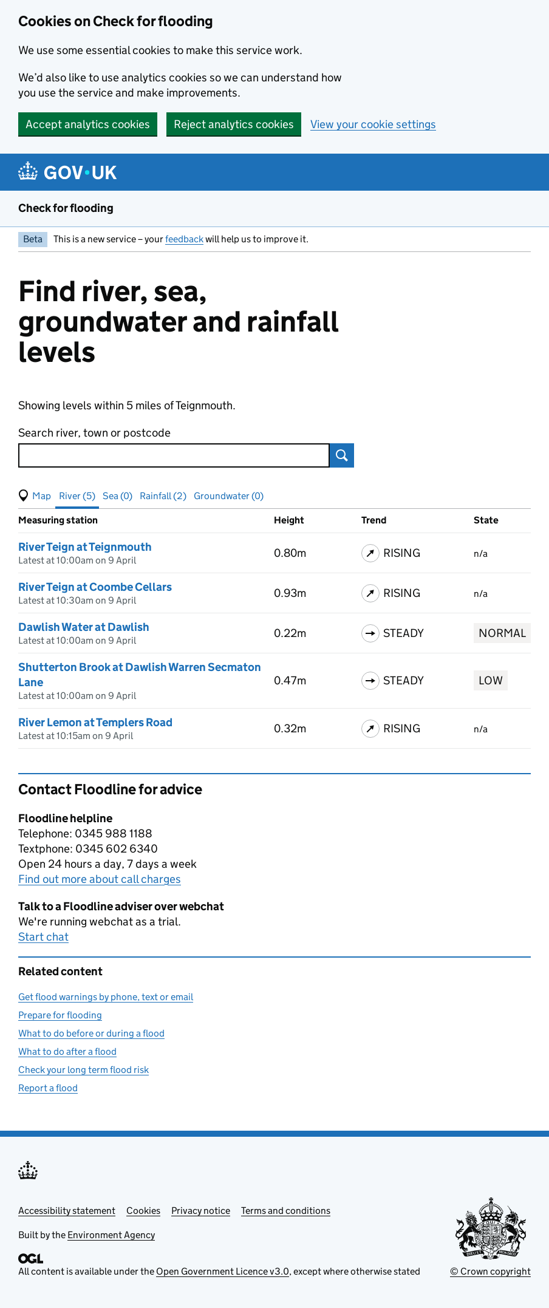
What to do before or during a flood (91, 1033)
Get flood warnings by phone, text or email (105, 997)
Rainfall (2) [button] (163, 496)
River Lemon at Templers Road (95, 722)
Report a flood (48, 1088)
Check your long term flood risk (83, 1069)
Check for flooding (66, 208)
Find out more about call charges (99, 879)
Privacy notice (200, 1210)
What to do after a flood (67, 1051)
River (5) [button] (77, 496)
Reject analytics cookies (234, 124)
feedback (184, 239)
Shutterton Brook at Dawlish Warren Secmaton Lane (139, 674)
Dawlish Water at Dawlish (83, 627)
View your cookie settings (373, 124)
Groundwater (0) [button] (229, 496)
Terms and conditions (285, 1210)
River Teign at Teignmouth (85, 547)
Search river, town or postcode (94, 433)
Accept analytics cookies (88, 124)
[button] (34, 496)
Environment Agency (111, 1235)
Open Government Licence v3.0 (222, 1271)
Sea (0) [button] (117, 496)
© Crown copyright (490, 1271)
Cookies (143, 1210)
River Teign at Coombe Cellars (95, 587)
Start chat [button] (43, 937)
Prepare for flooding (60, 1015)
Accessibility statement (66, 1210)
